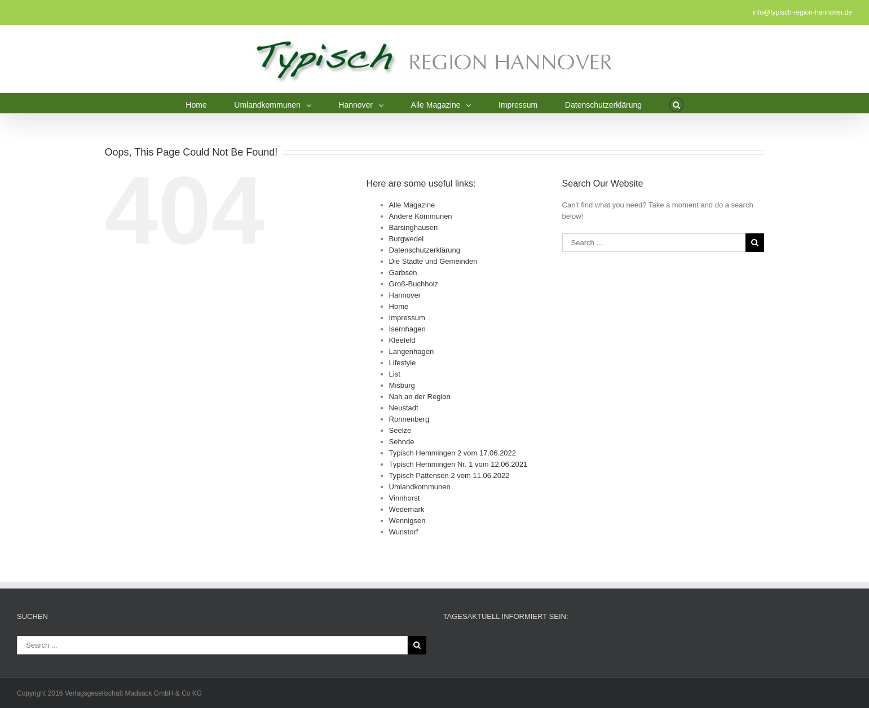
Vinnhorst (404, 498)
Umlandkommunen (420, 487)
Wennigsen (407, 520)
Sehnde (401, 441)
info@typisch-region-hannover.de (802, 12)
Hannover (405, 295)
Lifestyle (402, 363)
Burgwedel (406, 238)
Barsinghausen (413, 227)
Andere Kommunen (420, 216)
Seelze (400, 430)
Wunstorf (403, 532)
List (394, 374)
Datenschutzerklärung (424, 250)
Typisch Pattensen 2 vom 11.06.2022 (449, 475)
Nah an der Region (420, 396)
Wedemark (407, 509)
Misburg (402, 385)
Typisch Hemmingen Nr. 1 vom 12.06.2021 (458, 464)
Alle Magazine (412, 205)
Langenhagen (411, 351)
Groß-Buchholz (413, 284)
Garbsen (403, 272)
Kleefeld (402, 340)
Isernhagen (407, 329)
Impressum (407, 317)
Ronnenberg (409, 419)
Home (399, 306)
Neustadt (403, 408)
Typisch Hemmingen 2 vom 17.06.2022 (452, 453)
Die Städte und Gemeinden (433, 261)
